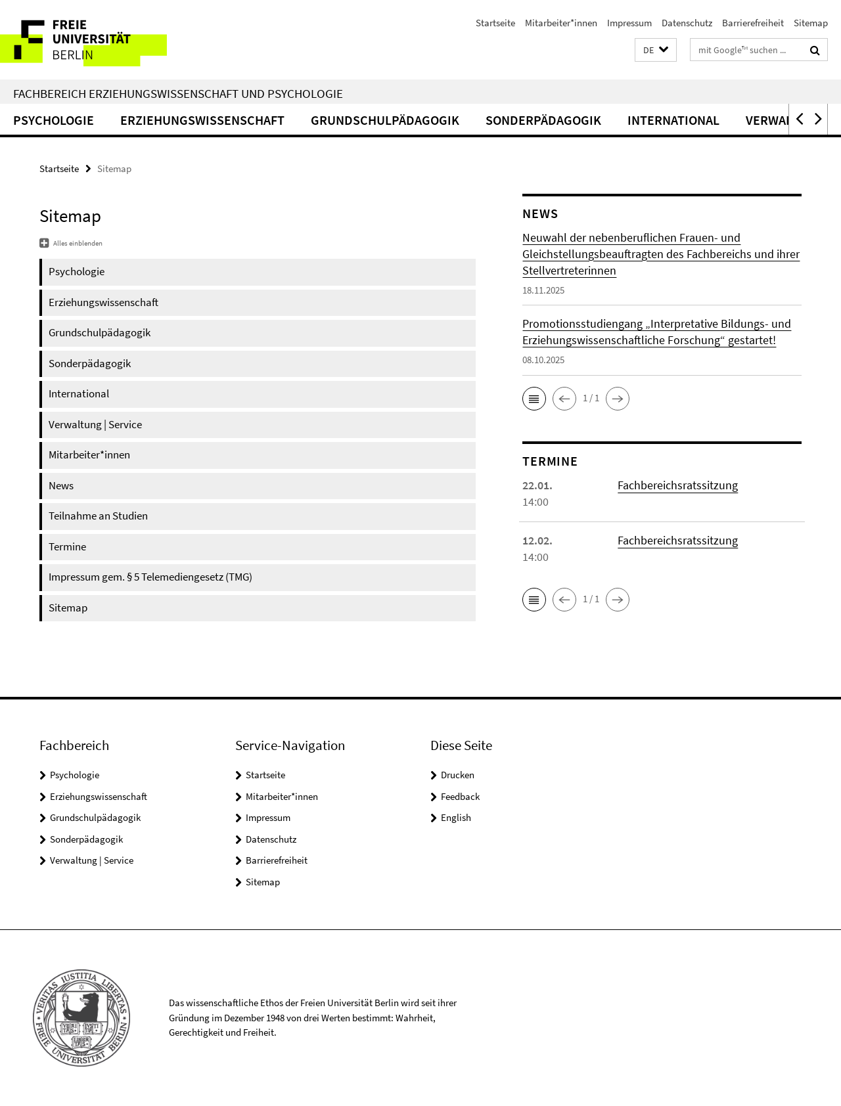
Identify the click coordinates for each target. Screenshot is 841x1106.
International (673, 120)
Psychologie (53, 120)
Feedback (460, 796)
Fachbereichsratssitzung (678, 485)
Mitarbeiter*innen (561, 22)
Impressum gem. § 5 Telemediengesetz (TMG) (150, 576)
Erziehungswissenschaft (202, 120)
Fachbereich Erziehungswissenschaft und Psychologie (178, 93)
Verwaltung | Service (95, 424)
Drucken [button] (457, 774)
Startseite (495, 22)
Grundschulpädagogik (385, 120)
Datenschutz (687, 22)
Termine (67, 546)
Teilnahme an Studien (98, 515)
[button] (656, 50)
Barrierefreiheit (753, 22)
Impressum (629, 22)
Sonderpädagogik (543, 120)
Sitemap (811, 22)
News (61, 485)
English (456, 817)
